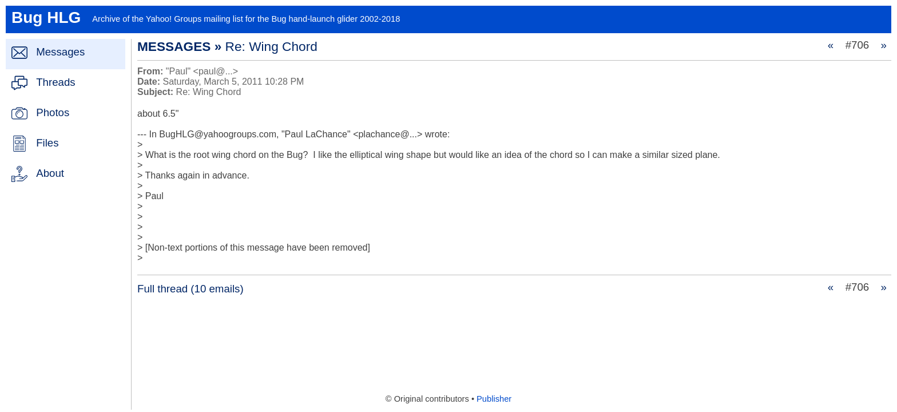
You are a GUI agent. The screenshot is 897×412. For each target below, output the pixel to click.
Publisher (494, 398)
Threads (55, 82)
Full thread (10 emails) (190, 289)
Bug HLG (46, 17)
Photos (52, 112)
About (50, 173)
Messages (60, 52)
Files (47, 143)
